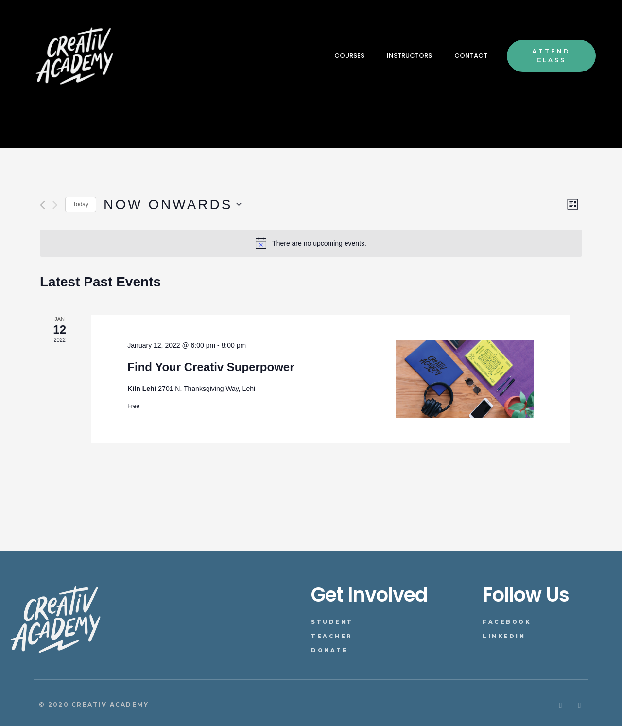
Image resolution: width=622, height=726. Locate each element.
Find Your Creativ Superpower (210, 366)
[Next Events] (55, 205)
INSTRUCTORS (409, 55)
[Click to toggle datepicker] (173, 204)
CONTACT (470, 55)
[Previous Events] (42, 205)
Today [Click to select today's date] (80, 204)
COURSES (349, 55)
